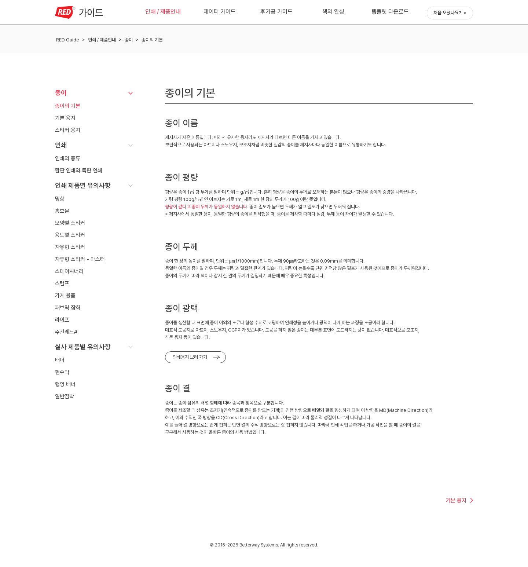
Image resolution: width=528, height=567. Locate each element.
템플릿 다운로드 (390, 11)
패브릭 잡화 (67, 307)
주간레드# (66, 332)
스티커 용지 (67, 130)
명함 (60, 198)
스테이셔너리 (69, 271)
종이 (129, 40)
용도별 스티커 (70, 235)
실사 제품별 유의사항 (83, 347)
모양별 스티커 (70, 223)
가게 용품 (65, 295)
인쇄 (61, 145)
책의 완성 (333, 11)
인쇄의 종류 (67, 158)
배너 (60, 360)
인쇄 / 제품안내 (163, 11)
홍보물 (62, 211)
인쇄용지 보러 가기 (190, 357)
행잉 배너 (65, 384)
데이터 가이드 (219, 11)
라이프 (62, 320)
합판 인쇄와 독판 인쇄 (78, 170)
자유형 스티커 (70, 247)
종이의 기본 (152, 40)
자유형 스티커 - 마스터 (80, 259)
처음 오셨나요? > (449, 12)
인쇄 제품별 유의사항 (83, 185)
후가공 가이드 (276, 11)
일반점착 (64, 396)
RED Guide (67, 40)
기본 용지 (65, 118)
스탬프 (62, 283)
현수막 (62, 372)
